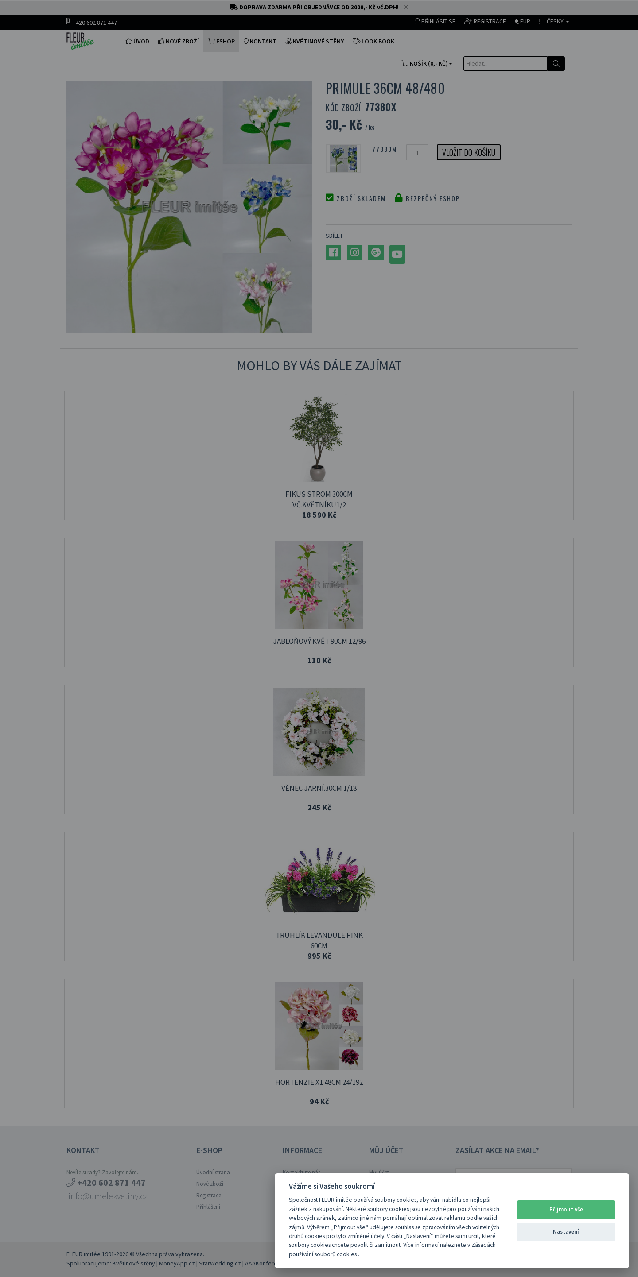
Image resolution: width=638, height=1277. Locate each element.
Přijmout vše (566, 1209)
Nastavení (566, 1231)
